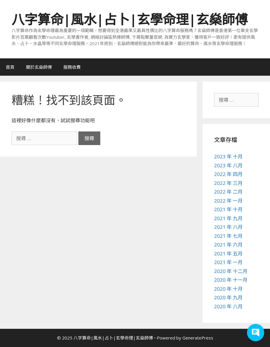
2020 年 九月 (228, 297)
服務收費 (72, 67)
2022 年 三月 (228, 183)
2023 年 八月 (228, 165)
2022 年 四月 (228, 174)
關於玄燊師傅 (39, 67)
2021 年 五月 (228, 253)
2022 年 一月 (228, 200)
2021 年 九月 (228, 218)
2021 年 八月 (228, 227)
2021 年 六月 (228, 244)
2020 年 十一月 (231, 280)
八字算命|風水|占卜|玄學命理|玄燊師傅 (130, 19)
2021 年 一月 (228, 262)
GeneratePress (197, 338)
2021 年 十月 (228, 209)
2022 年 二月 (228, 191)
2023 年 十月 (228, 156)
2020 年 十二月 (231, 271)
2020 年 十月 (228, 288)
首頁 (10, 67)
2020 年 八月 (228, 306)
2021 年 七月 (228, 236)
